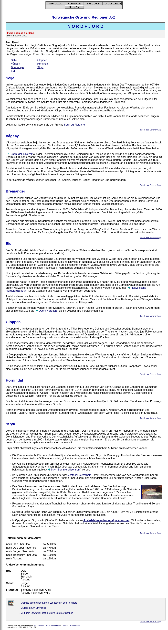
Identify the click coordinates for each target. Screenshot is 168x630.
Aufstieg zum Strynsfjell (33, 608)
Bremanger (17, 67)
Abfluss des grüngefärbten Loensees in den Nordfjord (49, 602)
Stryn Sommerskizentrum (66, 469)
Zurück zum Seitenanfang (150, 130)
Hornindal (42, 63)
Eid (13, 71)
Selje (14, 60)
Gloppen (42, 60)
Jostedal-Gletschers (79, 475)
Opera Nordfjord (48, 310)
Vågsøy (15, 63)
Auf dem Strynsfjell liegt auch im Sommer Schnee (47, 613)
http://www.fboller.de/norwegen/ (47, 625)
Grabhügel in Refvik (21, 154)
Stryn (40, 67)
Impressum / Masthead (71, 625)
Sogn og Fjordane (74, 124)
